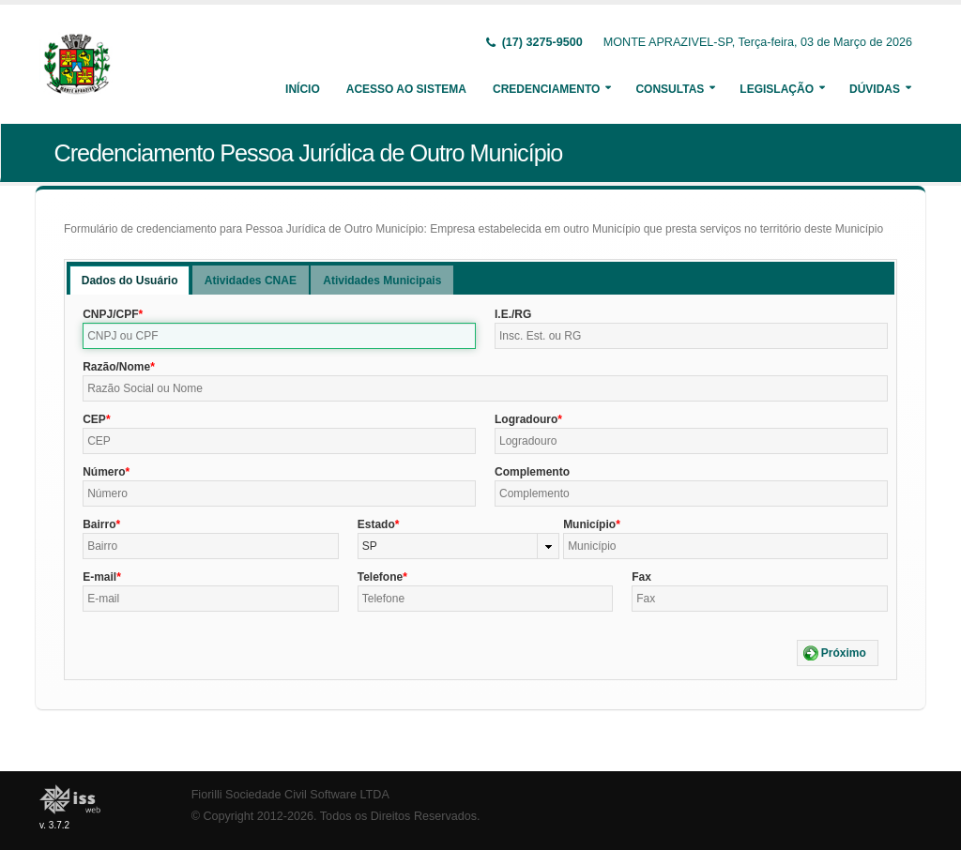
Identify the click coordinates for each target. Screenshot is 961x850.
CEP (94, 419)
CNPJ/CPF (110, 314)
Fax (641, 577)
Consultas (669, 89)
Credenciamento (546, 89)
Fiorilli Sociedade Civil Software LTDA (290, 794)
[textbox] (279, 336)
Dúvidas (874, 89)
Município (589, 524)
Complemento (532, 471)
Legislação (777, 89)
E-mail (99, 577)
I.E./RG (513, 314)
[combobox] (458, 546)
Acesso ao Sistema (406, 89)
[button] (837, 653)
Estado (376, 524)
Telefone (380, 577)
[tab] (130, 280)
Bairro (99, 524)
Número (104, 471)
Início (302, 89)
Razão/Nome (116, 366)
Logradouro (526, 419)
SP (369, 546)
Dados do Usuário (130, 280)
